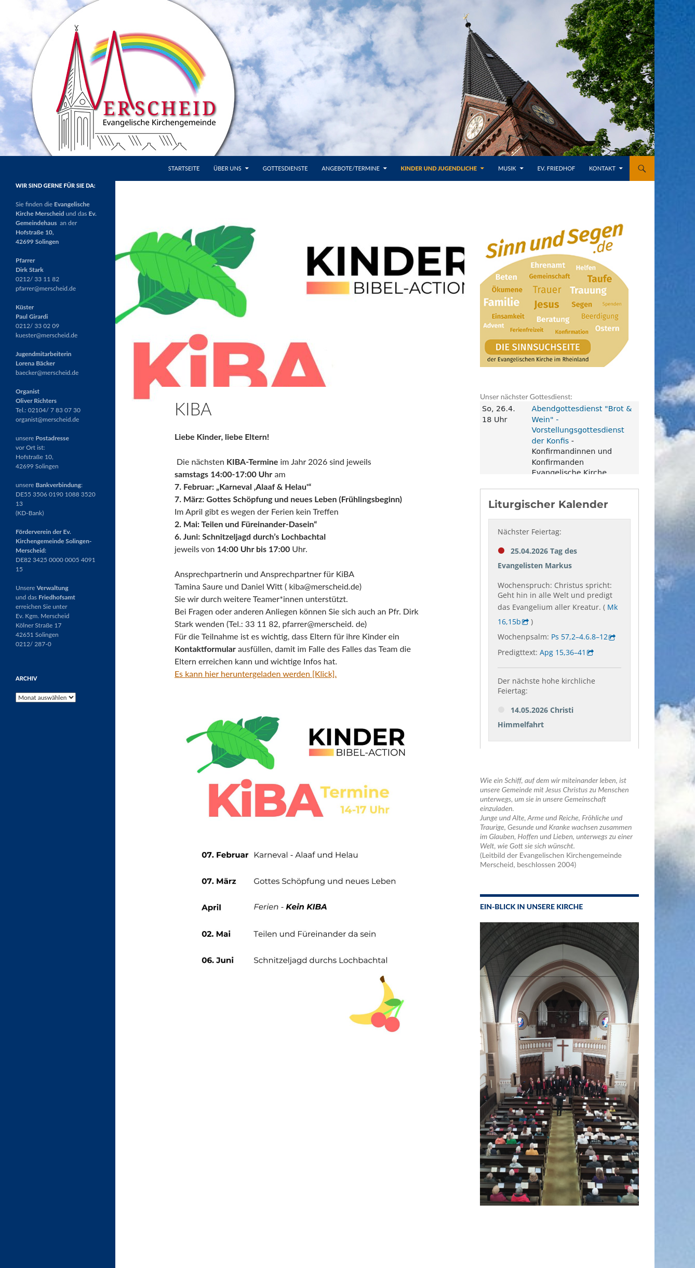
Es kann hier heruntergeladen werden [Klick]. (256, 673)
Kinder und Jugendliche (439, 168)
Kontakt (602, 168)
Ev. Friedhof (556, 168)
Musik (507, 168)
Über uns (227, 168)
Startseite (183, 168)
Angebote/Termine (350, 168)
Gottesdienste (285, 168)
